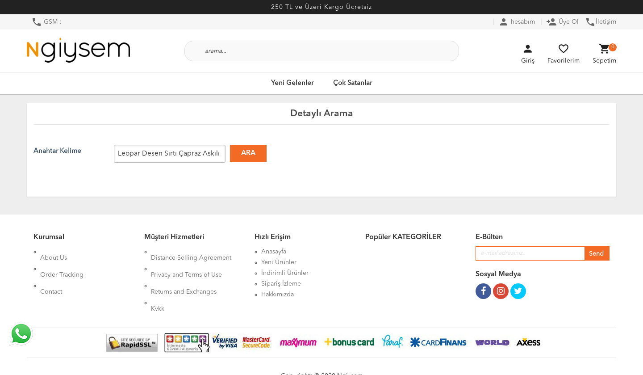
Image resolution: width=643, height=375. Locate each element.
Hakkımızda (277, 294)
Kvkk (157, 284)
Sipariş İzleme (281, 284)
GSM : (46, 22)
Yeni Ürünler (278, 262)
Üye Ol (562, 22)
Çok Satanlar (352, 83)
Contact (51, 273)
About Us (53, 252)
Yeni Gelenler (292, 83)
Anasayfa (273, 252)
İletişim (600, 22)
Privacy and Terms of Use (186, 262)
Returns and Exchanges (184, 273)
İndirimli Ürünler (285, 273)
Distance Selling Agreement (191, 252)
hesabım (516, 22)
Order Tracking (62, 262)
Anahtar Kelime (57, 151)
